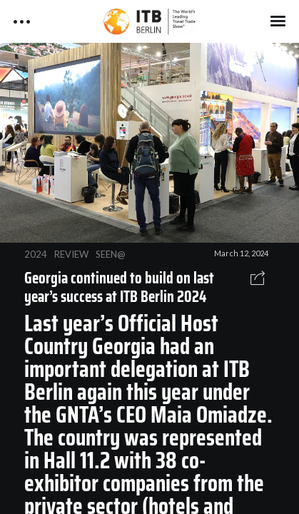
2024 (35, 254)
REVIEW (71, 254)
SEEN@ (111, 254)
